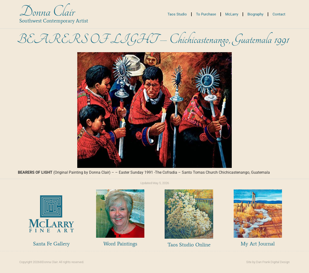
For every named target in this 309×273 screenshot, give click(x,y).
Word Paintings (120, 243)
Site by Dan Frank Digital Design (268, 262)
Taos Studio (177, 14)
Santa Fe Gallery (51, 243)
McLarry (231, 14)
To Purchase (206, 14)
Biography (255, 14)
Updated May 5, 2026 (154, 183)
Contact (279, 14)
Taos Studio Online (189, 244)
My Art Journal (258, 243)
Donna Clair (47, 12)
